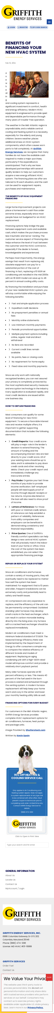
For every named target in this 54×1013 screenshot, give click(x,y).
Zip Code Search (39, 27)
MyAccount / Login (14, 888)
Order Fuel (8, 965)
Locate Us (10, 879)
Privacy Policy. (35, 1007)
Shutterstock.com (35, 730)
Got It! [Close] (49, 977)
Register (24, 27)
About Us (10, 875)
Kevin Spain (23, 735)
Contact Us (11, 884)
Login (12, 27)
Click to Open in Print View (27, 836)
